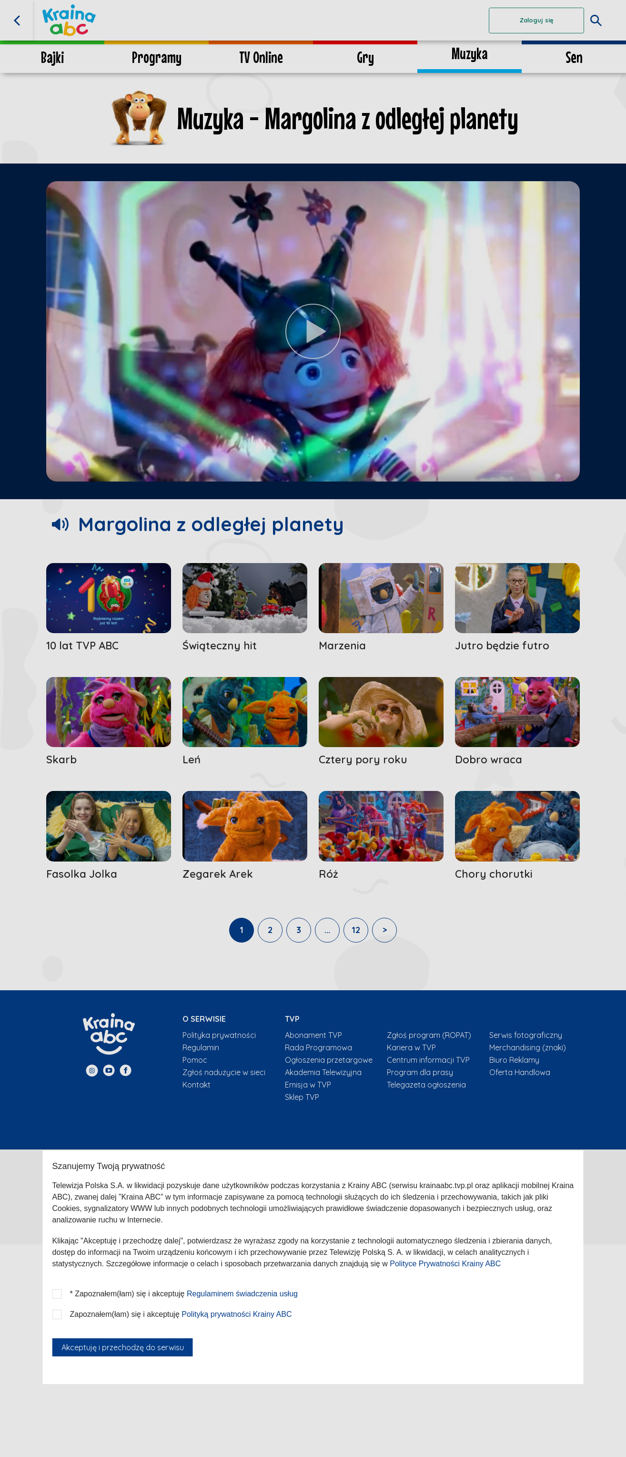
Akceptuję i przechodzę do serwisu (122, 1347)
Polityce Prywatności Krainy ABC (445, 1264)
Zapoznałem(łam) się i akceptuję (181, 1314)
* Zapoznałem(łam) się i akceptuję (184, 1294)
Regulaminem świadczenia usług (242, 1294)
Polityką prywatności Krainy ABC (237, 1314)
